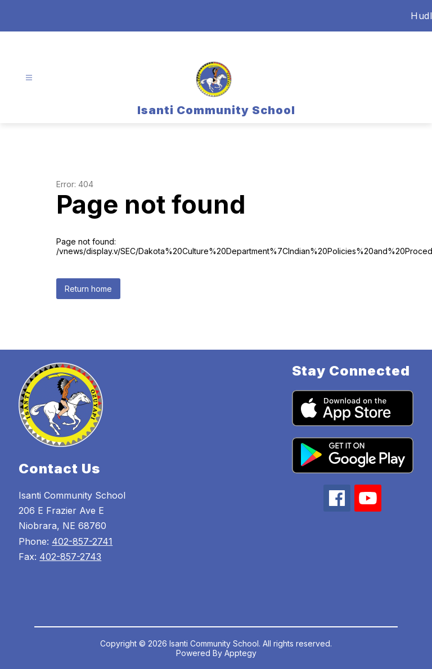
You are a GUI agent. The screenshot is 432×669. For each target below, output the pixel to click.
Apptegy (240, 653)
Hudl (421, 15)
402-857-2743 (70, 556)
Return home (88, 288)
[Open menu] (28, 77)
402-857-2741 (82, 541)
